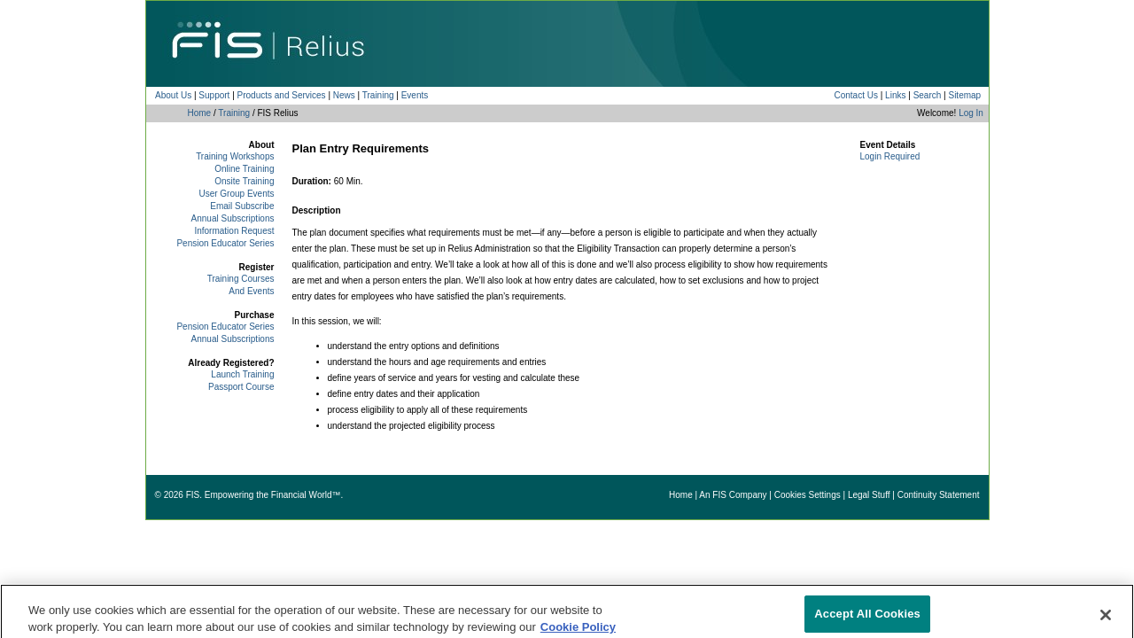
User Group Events (236, 193)
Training (378, 95)
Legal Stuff (869, 495)
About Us (173, 95)
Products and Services (281, 95)
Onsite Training (244, 181)
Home (200, 113)
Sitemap (964, 95)
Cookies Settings (807, 495)
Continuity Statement (938, 495)
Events (415, 95)
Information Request (234, 231)
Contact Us (855, 95)
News (344, 95)
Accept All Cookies (867, 619)
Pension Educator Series (225, 243)
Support (213, 95)
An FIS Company (732, 495)
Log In (971, 113)
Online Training (244, 169)
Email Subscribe (242, 206)
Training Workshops (235, 156)
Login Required (890, 156)
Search (927, 95)
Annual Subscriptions (233, 218)
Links (895, 95)
